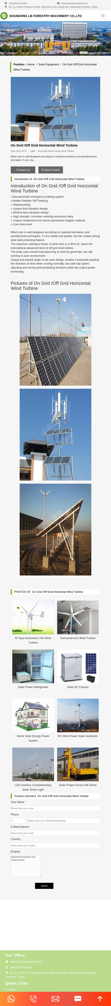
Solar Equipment (51, 64)
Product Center (53, 169)
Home (33, 64)
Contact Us (25, 169)
